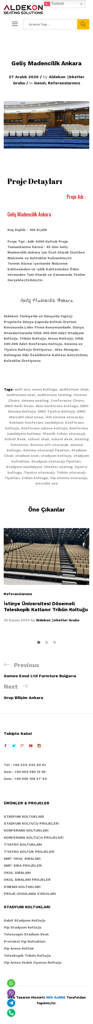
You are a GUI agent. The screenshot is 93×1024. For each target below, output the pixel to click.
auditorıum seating (54, 395)
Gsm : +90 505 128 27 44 (25, 779)
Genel (40, 83)
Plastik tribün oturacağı (64, 434)
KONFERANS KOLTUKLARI (26, 830)
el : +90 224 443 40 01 (26, 765)
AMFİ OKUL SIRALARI (22, 859)
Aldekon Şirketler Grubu (57, 620)
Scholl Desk (15, 439)
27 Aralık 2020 (24, 76)
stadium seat (27, 456)
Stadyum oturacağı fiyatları (56, 461)
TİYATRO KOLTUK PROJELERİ (29, 852)
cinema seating (35, 400)
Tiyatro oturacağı (39, 472)
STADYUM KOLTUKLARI (24, 816)
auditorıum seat (20, 395)
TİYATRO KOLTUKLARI (23, 844)
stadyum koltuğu (56, 456)
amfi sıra (22, 389)
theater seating (58, 467)
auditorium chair (73, 389)
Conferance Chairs (67, 400)
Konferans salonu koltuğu (44, 428)
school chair (38, 439)
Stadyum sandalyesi (24, 467)
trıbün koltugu (35, 478)
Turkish (54, 4)
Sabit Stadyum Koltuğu (24, 920)
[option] (46, 575)
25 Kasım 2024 (17, 620)
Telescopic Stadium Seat (26, 934)
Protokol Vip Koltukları (24, 941)
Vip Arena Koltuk (19, 948)
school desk (62, 439)
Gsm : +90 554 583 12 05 (25, 772)
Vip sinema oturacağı (68, 478)
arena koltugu (44, 389)
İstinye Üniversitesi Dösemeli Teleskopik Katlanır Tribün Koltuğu (46, 606)
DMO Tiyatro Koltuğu (56, 411)
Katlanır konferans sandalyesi (36, 422)
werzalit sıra (46, 483)
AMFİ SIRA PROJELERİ (23, 865)
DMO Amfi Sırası (19, 406)
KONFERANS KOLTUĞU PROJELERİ (34, 837)
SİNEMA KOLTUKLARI (22, 887)
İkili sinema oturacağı (64, 417)
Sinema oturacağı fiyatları (46, 450)
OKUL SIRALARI (17, 873)
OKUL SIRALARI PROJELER (27, 880)
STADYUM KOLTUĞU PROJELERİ (31, 823)
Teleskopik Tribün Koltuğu (27, 955)
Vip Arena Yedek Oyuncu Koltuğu (33, 962)
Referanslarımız (64, 83)
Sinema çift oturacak (49, 445)
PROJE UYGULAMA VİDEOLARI (30, 894)
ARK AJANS (55, 997)
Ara (83, 24)
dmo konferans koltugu (56, 406)
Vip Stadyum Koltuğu (22, 927)
